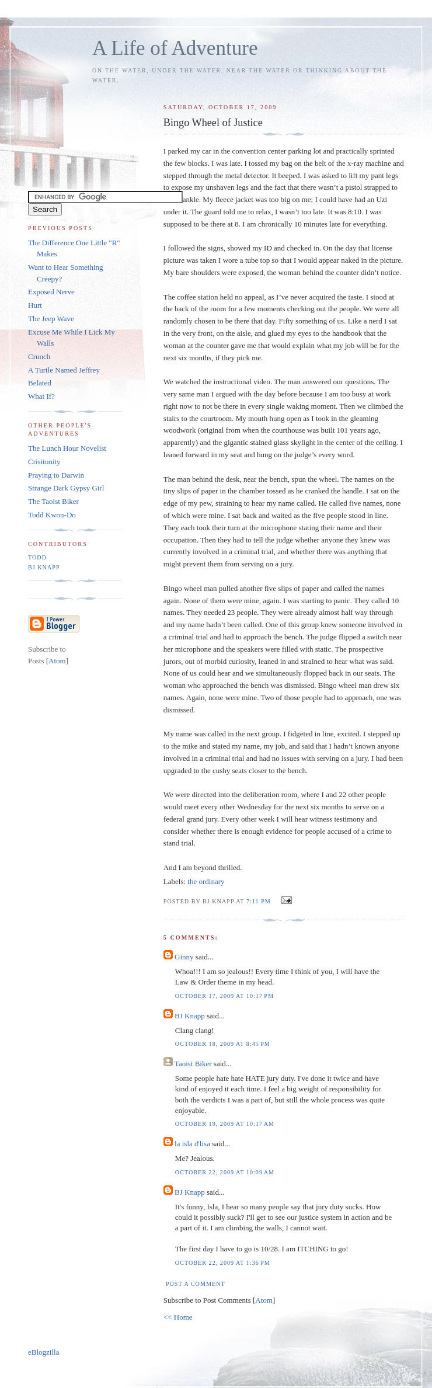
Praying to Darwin (56, 475)
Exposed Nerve (51, 291)
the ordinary (205, 881)
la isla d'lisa (192, 1143)
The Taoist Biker (53, 501)
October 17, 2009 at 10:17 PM (224, 996)
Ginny (184, 956)
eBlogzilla (43, 1352)
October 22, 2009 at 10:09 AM (224, 1172)
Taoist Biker (193, 1063)
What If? (41, 396)
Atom (264, 1300)
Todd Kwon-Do (52, 514)
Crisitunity (44, 461)
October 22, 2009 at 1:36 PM (222, 1263)
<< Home (178, 1317)
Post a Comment (195, 1284)
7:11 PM (259, 901)
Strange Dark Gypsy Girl (66, 487)
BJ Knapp (190, 1015)
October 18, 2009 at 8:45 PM (222, 1044)
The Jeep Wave (51, 318)
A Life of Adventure (174, 48)
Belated (39, 382)
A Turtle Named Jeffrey (64, 370)
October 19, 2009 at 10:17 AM (224, 1124)
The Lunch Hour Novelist (67, 448)
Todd (37, 557)
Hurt (35, 305)
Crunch (39, 356)
